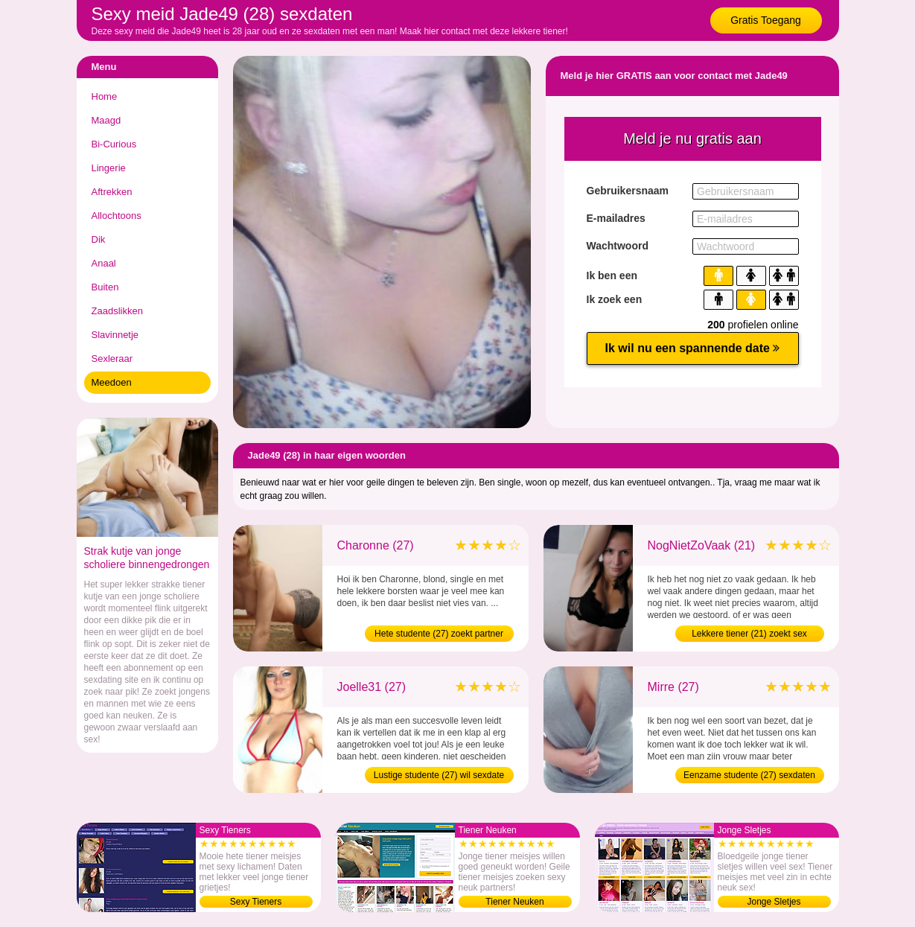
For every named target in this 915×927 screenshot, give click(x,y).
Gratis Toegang (765, 20)
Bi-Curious (114, 144)
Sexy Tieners (255, 901)
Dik (99, 239)
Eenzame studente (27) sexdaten (749, 775)
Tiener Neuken (514, 901)
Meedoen (112, 382)
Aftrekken (112, 191)
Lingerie (109, 167)
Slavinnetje (115, 334)
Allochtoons (116, 215)
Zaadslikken (117, 310)
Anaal (104, 263)
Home (105, 96)
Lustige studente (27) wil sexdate (439, 775)
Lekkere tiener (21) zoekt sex (749, 633)
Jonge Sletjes (773, 901)
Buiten (105, 287)
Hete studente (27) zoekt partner (438, 633)
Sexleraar (112, 358)
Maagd (106, 120)
